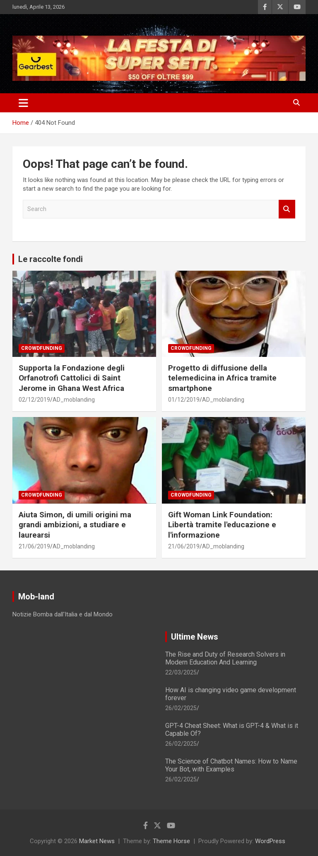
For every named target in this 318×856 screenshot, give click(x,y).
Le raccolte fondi (50, 259)
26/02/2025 (181, 708)
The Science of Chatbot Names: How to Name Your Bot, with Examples (231, 765)
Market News (97, 841)
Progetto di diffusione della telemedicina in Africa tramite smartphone (222, 378)
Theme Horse (171, 841)
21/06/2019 (34, 546)
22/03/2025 (181, 672)
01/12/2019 (184, 399)
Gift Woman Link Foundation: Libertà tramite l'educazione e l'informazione (222, 525)
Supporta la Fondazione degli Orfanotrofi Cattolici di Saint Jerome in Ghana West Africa (72, 378)
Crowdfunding (41, 348)
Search (287, 209)
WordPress (270, 841)
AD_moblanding (74, 399)
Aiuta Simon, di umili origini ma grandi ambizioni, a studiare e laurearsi (75, 525)
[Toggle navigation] (23, 102)
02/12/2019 (34, 399)
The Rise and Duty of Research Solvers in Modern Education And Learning (225, 658)
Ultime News (194, 637)
